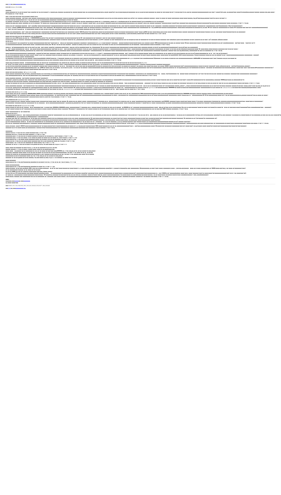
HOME (9, 4)
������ (26, 181)
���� (16, 181)
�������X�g (21, 4)
